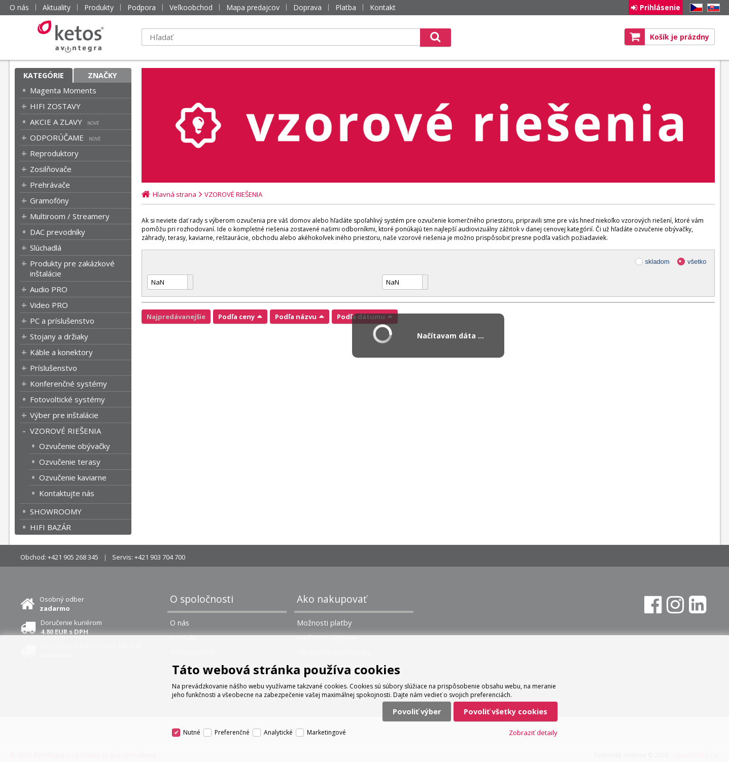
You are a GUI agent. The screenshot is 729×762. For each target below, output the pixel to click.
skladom (657, 261)
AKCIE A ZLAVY (56, 122)
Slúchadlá (45, 248)
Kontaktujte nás (66, 493)
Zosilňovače (51, 169)
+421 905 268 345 (73, 557)
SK (712, 8)
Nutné (191, 732)
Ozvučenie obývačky (74, 446)
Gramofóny (49, 200)
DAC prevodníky (57, 232)
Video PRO (49, 305)
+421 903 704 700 (159, 557)
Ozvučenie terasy (69, 462)
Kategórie (43, 75)
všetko (697, 261)
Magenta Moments (63, 90)
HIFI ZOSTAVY (55, 106)
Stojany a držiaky (59, 336)
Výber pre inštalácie (64, 415)
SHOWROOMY (56, 511)
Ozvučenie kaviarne (73, 477)
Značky (102, 75)
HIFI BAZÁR (50, 527)
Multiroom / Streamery (70, 216)
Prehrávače (50, 185)
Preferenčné (232, 732)
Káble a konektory (61, 352)
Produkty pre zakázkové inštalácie (72, 268)
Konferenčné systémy (68, 383)
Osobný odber (62, 604)
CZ (694, 8)
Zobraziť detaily (533, 732)
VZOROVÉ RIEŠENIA (65, 431)
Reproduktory (54, 153)
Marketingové (326, 732)
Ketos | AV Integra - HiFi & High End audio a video (73, 36)
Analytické (278, 732)
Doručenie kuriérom (71, 627)
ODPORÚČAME (57, 137)
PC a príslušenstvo (62, 321)
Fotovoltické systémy (67, 399)
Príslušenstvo (53, 368)
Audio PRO (48, 289)
